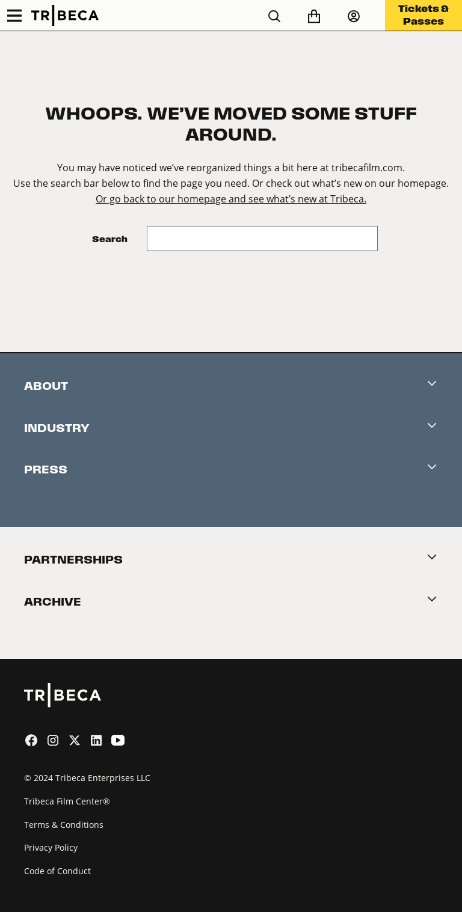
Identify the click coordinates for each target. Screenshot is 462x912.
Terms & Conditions (63, 824)
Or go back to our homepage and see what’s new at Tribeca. (231, 198)
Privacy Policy (51, 847)
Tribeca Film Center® (67, 801)
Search (110, 238)
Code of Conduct (57, 871)
